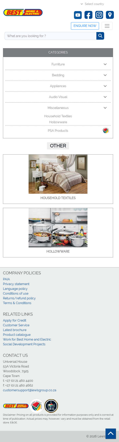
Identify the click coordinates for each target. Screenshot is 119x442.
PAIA (6, 279)
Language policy (15, 289)
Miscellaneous (77, 108)
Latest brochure (14, 330)
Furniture (79, 64)
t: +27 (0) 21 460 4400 (18, 381)
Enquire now (85, 26)
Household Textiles (58, 116)
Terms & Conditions (17, 303)
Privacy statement (16, 284)
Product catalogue (17, 335)
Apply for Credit (14, 320)
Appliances (78, 86)
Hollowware (58, 122)
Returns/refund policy (19, 298)
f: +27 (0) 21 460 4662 (18, 385)
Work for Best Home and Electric (27, 339)
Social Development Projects (24, 344)
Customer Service (16, 325)
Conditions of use (15, 293)
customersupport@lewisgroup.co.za (29, 390)
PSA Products (79, 131)
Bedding (79, 75)
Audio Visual (78, 97)
